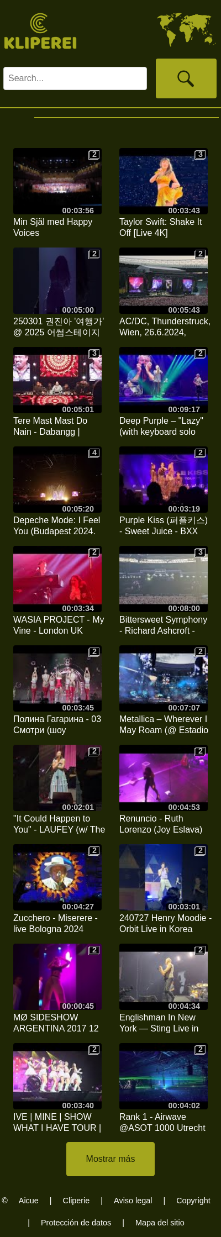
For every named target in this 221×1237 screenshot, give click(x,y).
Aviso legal (133, 1200)
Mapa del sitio (160, 1222)
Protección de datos (76, 1222)
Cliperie (76, 1200)
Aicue (29, 1200)
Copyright (193, 1200)
